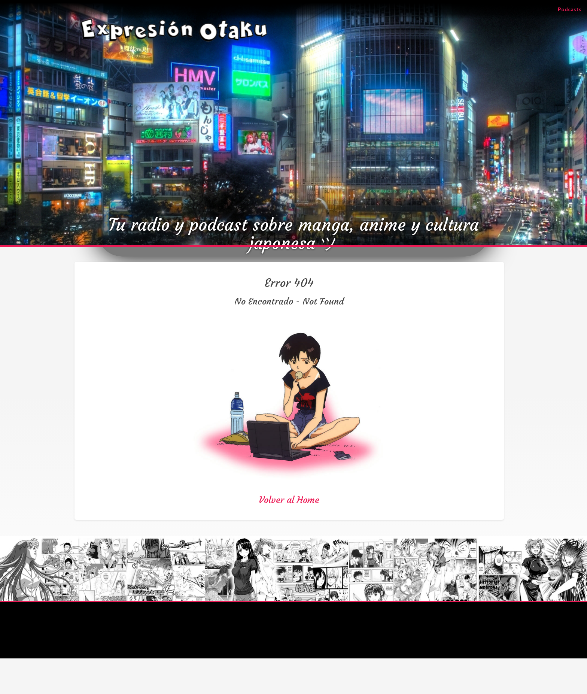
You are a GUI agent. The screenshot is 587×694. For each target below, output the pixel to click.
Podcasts (572, 8)
